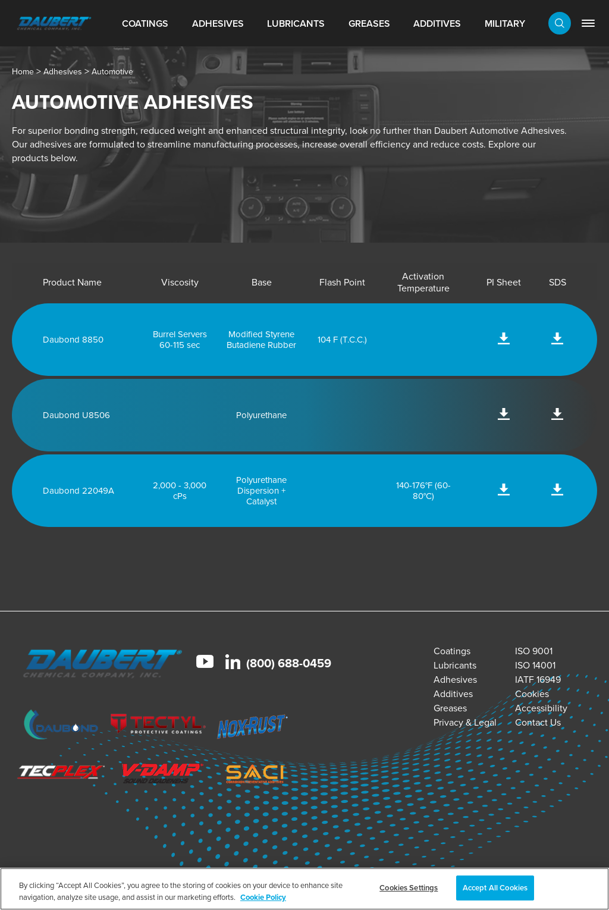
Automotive (112, 71)
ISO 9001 (534, 651)
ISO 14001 (535, 665)
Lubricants (296, 23)
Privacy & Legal (465, 722)
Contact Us (538, 722)
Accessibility (541, 708)
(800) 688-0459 (288, 663)
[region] (304, 889)
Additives (437, 23)
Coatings (145, 23)
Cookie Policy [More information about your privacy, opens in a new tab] (263, 897)
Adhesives (218, 23)
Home (23, 71)
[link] (588, 23)
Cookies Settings (408, 887)
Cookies (532, 694)
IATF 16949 (538, 679)
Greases (369, 23)
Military (505, 23)
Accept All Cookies (495, 887)
